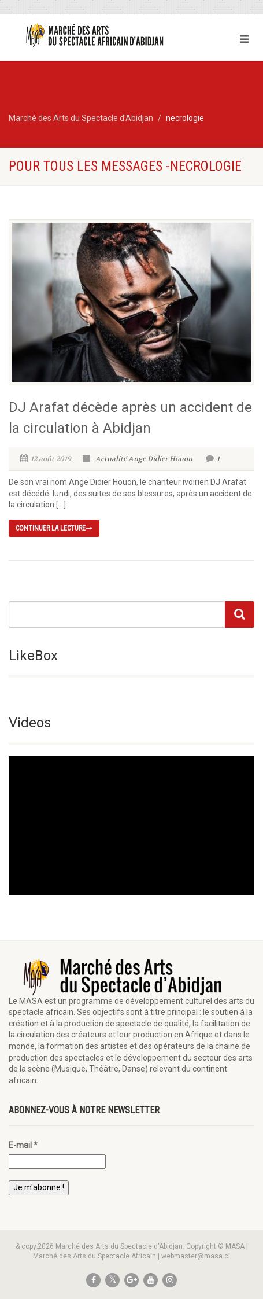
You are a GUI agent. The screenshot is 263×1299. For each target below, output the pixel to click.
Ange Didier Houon (160, 458)
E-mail (23, 1145)
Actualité (111, 458)
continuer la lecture (54, 528)
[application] (131, 825)
